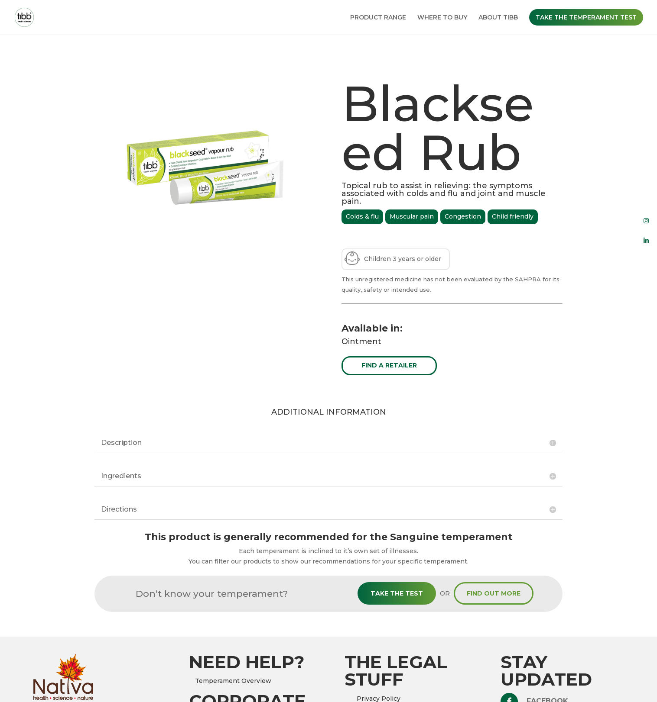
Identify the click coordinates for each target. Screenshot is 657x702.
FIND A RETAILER (389, 365)
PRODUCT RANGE (378, 17)
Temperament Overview (233, 681)
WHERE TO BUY (442, 17)
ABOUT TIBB (498, 17)
